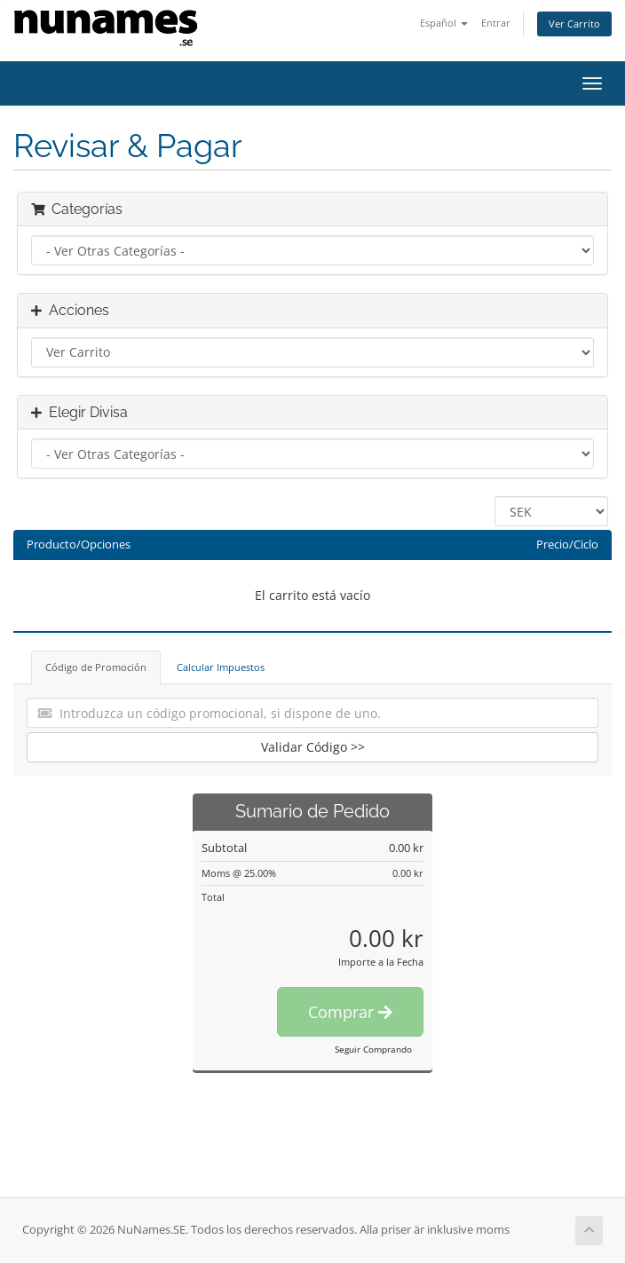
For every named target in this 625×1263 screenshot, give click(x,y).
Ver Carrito (574, 23)
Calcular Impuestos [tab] (221, 667)
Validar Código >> (313, 746)
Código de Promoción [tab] (95, 667)
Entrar (495, 22)
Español (444, 22)
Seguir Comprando (373, 1049)
